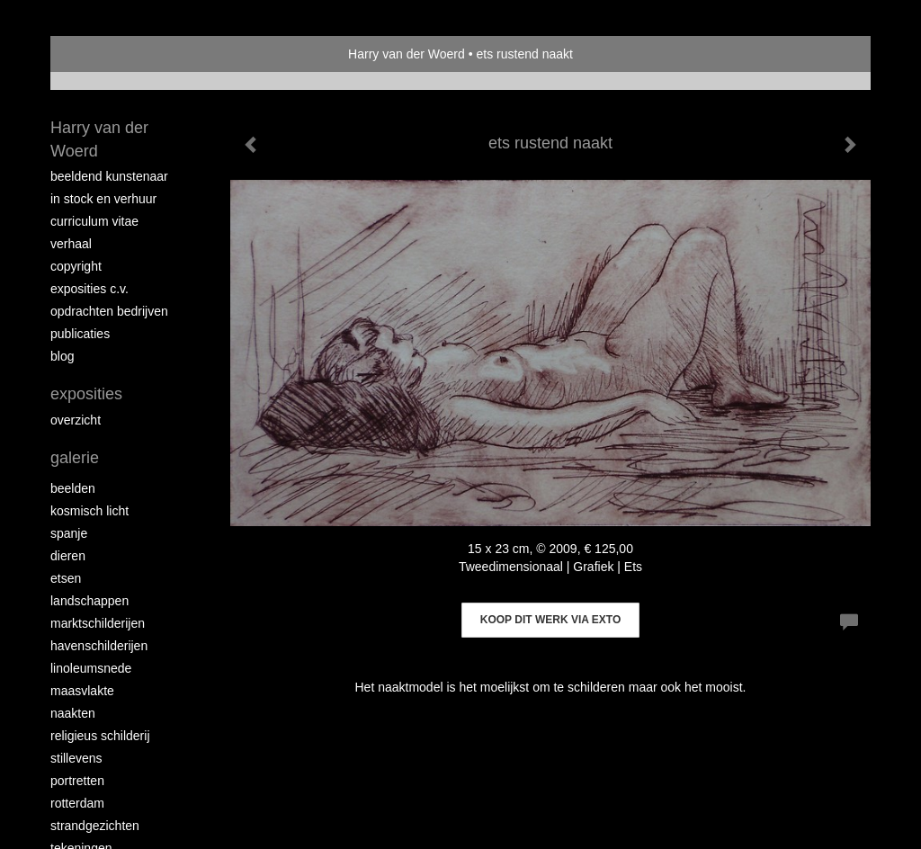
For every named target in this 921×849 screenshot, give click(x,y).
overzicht (75, 420)
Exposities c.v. (89, 289)
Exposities (86, 394)
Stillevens (76, 758)
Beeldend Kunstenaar (109, 176)
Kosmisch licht (89, 511)
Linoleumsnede (90, 668)
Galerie (74, 458)
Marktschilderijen (97, 623)
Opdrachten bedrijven (109, 311)
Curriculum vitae (94, 221)
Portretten (77, 780)
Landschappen (89, 601)
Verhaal (71, 244)
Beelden (72, 488)
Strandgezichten (94, 825)
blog (62, 356)
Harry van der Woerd (406, 54)
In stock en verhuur (103, 199)
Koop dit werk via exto (550, 619)
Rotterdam (77, 803)
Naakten (72, 713)
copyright (76, 266)
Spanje (68, 533)
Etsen (65, 578)
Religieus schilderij (100, 735)
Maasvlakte (82, 691)
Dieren (67, 556)
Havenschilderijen (99, 646)
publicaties (80, 333)
